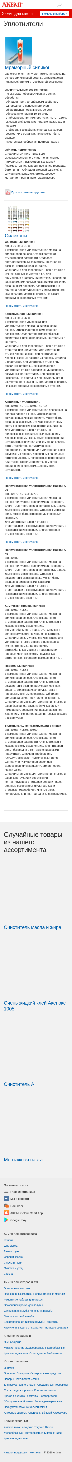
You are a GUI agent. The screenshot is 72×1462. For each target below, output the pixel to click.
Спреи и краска (13, 1256)
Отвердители (37, 1353)
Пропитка (10, 1373)
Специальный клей (40, 1412)
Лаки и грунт (11, 1251)
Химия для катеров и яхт (21, 1282)
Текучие (19, 1347)
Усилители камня (36, 1406)
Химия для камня (16, 1361)
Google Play (18, 1220)
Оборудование (13, 1401)
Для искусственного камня (20, 1384)
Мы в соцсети (19, 1199)
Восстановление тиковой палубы (24, 1321)
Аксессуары (60, 1412)
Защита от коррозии (30, 1327)
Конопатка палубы (41, 1310)
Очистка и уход (13, 1268)
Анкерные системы (15, 1412)
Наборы (9, 1378)
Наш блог (16, 1206)
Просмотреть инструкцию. (22, 305)
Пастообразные (55, 1347)
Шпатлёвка (10, 1245)
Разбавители (54, 1353)
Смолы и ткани (13, 1262)
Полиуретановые (14, 1406)
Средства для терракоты (52, 1384)
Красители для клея (16, 1353)
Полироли (23, 1373)
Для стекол (36, 1299)
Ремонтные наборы (16, 1299)
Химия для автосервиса (20, 1233)
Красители (10, 1327)
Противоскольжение (27, 1378)
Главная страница (22, 1192)
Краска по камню (14, 1395)
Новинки (28, 1401)
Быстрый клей (53, 1432)
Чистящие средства (56, 1327)
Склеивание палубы (16, 1310)
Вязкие (49, 1427)
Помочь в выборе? (54, 13)
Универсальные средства (45, 1373)
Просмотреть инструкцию (28, 192)
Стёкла (8, 1273)
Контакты (35, 1452)
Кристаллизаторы (45, 1390)
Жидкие (8, 1347)
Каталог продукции (15, 1452)
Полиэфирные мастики (18, 1293)
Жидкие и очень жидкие (18, 1427)
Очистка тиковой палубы (19, 1316)
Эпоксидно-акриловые (48, 1401)
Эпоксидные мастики (17, 1288)
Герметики (52, 1321)
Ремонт (8, 1240)
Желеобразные (34, 1347)
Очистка (9, 1367)
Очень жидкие (12, 1342)
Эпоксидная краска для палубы (23, 1305)
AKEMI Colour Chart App (26, 1213)
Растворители (48, 1395)
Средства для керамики (18, 1390)
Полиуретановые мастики (49, 1293)
